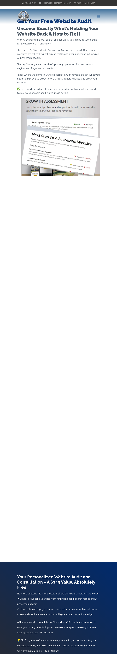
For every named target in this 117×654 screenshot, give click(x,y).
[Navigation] (98, 16)
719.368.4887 (30, 3)
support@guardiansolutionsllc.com (56, 3)
